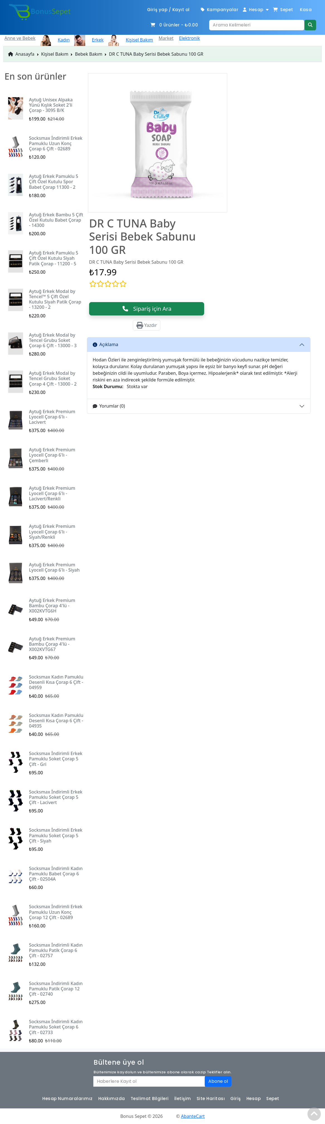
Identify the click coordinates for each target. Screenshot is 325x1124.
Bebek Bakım (88, 54)
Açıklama (105, 344)
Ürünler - (174, 25)
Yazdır (146, 325)
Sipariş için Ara (147, 308)
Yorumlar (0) (109, 406)
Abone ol (218, 1081)
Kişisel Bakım (55, 54)
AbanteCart (193, 1116)
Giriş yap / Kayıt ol (168, 10)
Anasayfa (21, 54)
